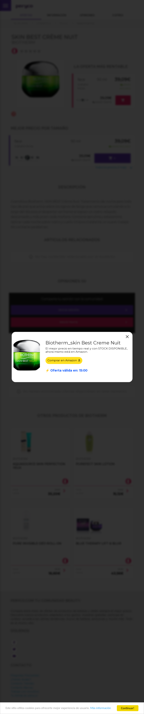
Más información (101, 708)
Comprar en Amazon (64, 360)
